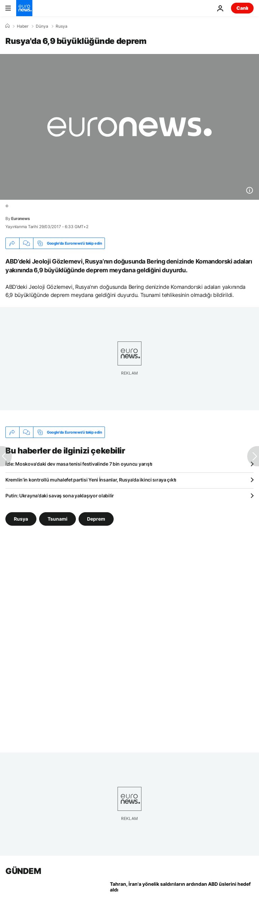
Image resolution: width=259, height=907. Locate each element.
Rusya (61, 26)
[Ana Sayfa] (7, 26)
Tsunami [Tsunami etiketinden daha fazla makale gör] (57, 519)
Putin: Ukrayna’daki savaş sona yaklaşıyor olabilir (59, 495)
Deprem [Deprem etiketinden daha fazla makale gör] (96, 519)
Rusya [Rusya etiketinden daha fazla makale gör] (21, 519)
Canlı (242, 8)
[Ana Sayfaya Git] (24, 8)
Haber (22, 26)
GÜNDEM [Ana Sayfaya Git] (23, 871)
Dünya (42, 26)
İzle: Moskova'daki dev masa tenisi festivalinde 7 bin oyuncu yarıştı (78, 464)
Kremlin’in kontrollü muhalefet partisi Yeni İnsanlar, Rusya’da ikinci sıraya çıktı (90, 480)
